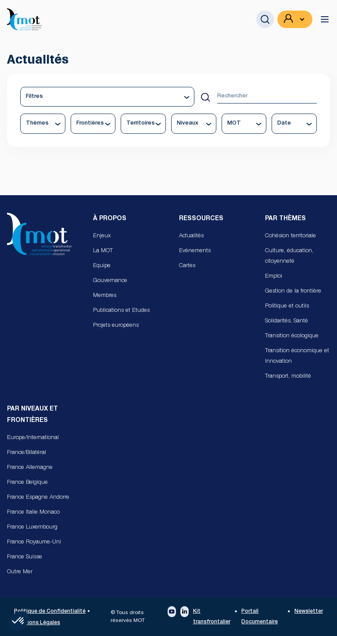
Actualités (191, 236)
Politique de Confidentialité (50, 611)
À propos (109, 219)
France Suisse (24, 557)
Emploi (273, 276)
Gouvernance (110, 281)
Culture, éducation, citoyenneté (289, 256)
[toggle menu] (324, 19)
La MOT (103, 251)
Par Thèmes (285, 219)
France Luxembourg (32, 527)
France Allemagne (30, 468)
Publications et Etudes (121, 311)
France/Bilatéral (26, 453)
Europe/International (33, 438)
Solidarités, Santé (286, 321)
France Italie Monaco (33, 512)
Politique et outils (287, 306)
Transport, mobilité (288, 376)
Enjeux (102, 236)
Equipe (102, 266)
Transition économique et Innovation (297, 356)
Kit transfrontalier (211, 617)
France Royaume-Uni (34, 542)
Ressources (201, 219)
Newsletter (308, 611)
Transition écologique (292, 336)
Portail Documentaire (259, 617)
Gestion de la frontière (293, 291)
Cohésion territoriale (290, 236)
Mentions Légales (37, 622)
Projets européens (116, 326)
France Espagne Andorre (38, 497)
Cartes (187, 266)
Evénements (195, 251)
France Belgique (27, 483)
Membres (104, 296)
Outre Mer (19, 572)
